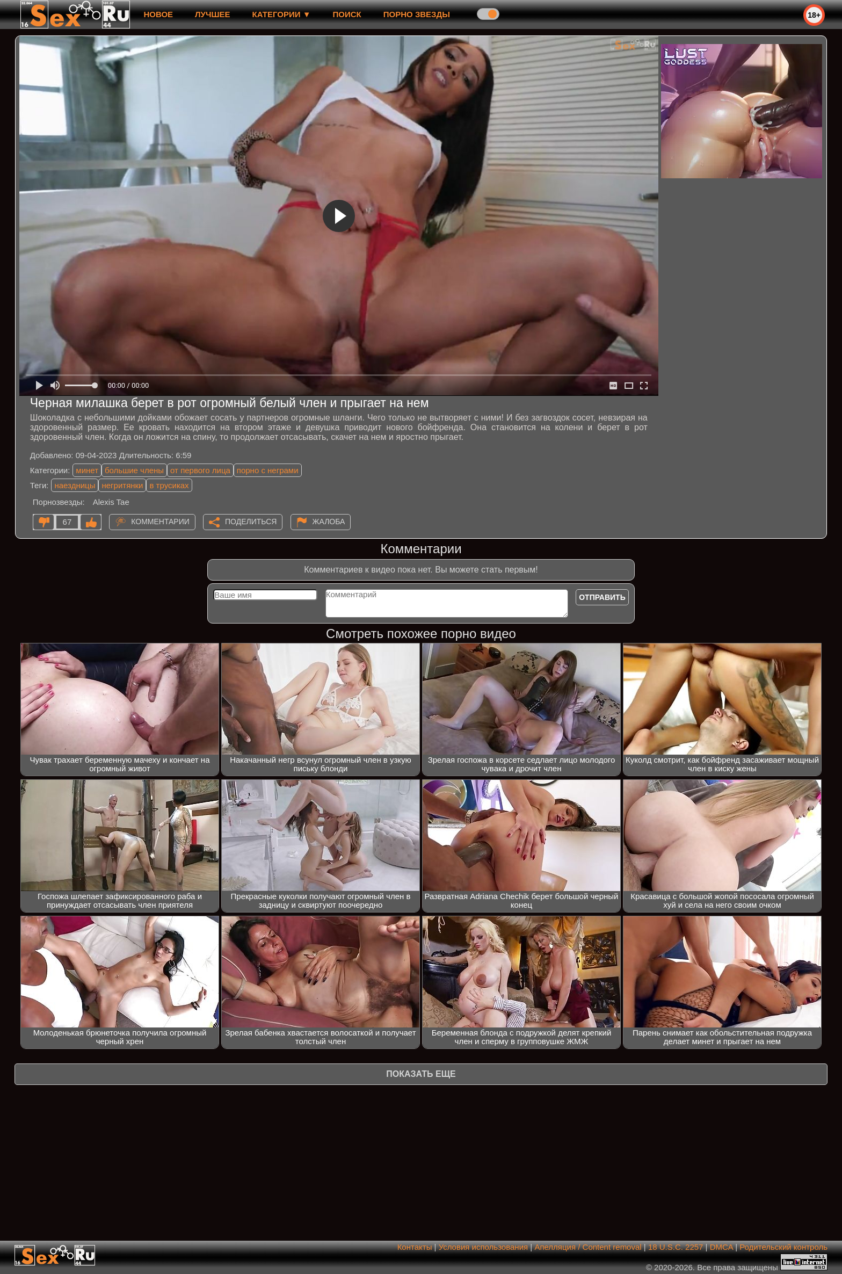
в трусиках (168, 485)
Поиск (347, 14)
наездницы (74, 485)
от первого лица (200, 470)
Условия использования (483, 1246)
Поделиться (251, 521)
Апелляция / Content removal (587, 1246)
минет (87, 470)
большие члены (134, 470)
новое (158, 14)
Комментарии (160, 521)
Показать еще (420, 1073)
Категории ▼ (281, 14)
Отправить (602, 597)
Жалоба (329, 521)
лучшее (212, 14)
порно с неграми (268, 470)
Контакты (414, 1246)
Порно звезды (416, 14)
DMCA (721, 1246)
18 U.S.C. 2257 (675, 1246)
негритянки (122, 485)
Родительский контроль (783, 1246)
